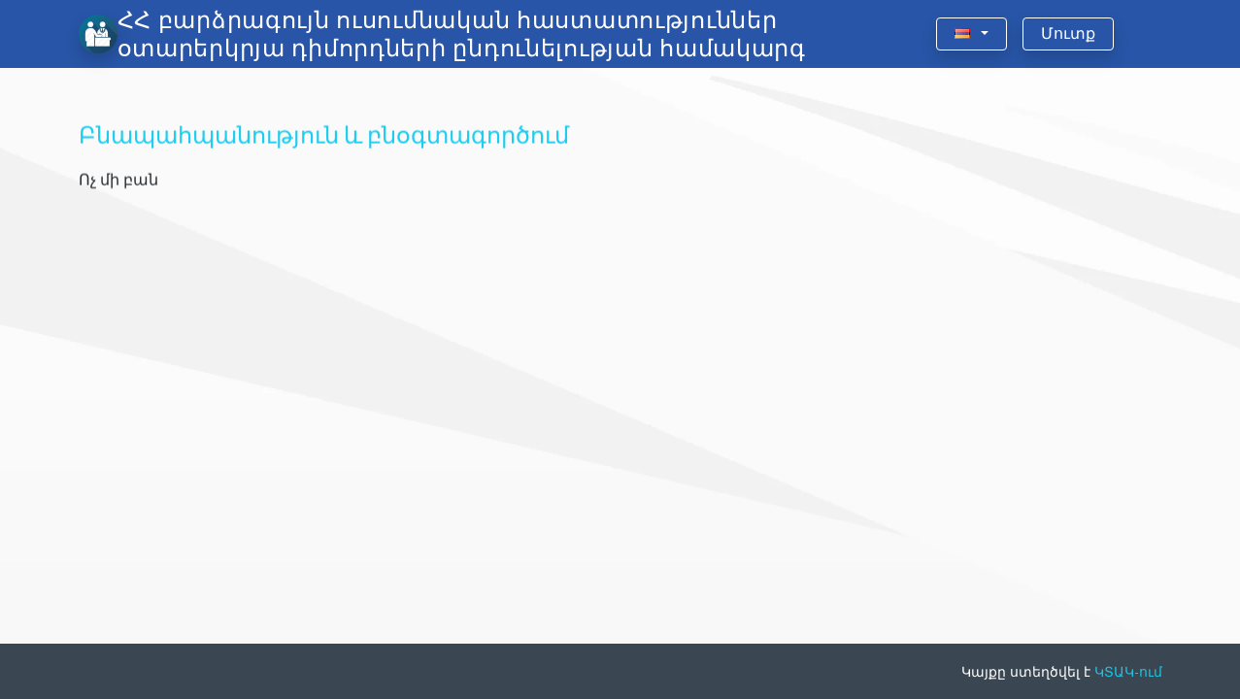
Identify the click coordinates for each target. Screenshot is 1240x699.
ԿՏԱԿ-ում (1128, 671)
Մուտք (1068, 33)
